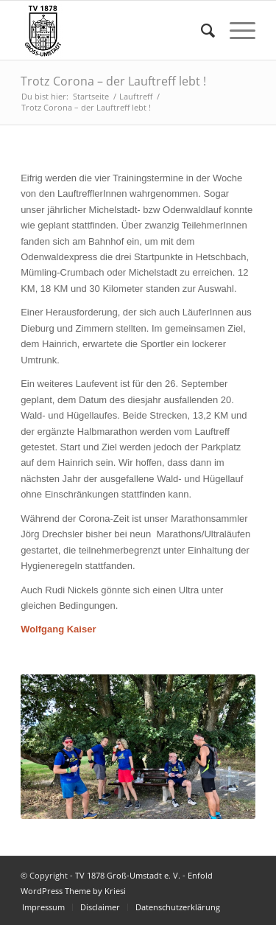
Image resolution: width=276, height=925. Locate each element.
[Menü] (235, 30)
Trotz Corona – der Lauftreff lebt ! (113, 81)
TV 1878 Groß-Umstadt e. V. (127, 875)
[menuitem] (200, 30)
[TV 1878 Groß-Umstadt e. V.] (114, 30)
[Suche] (200, 30)
